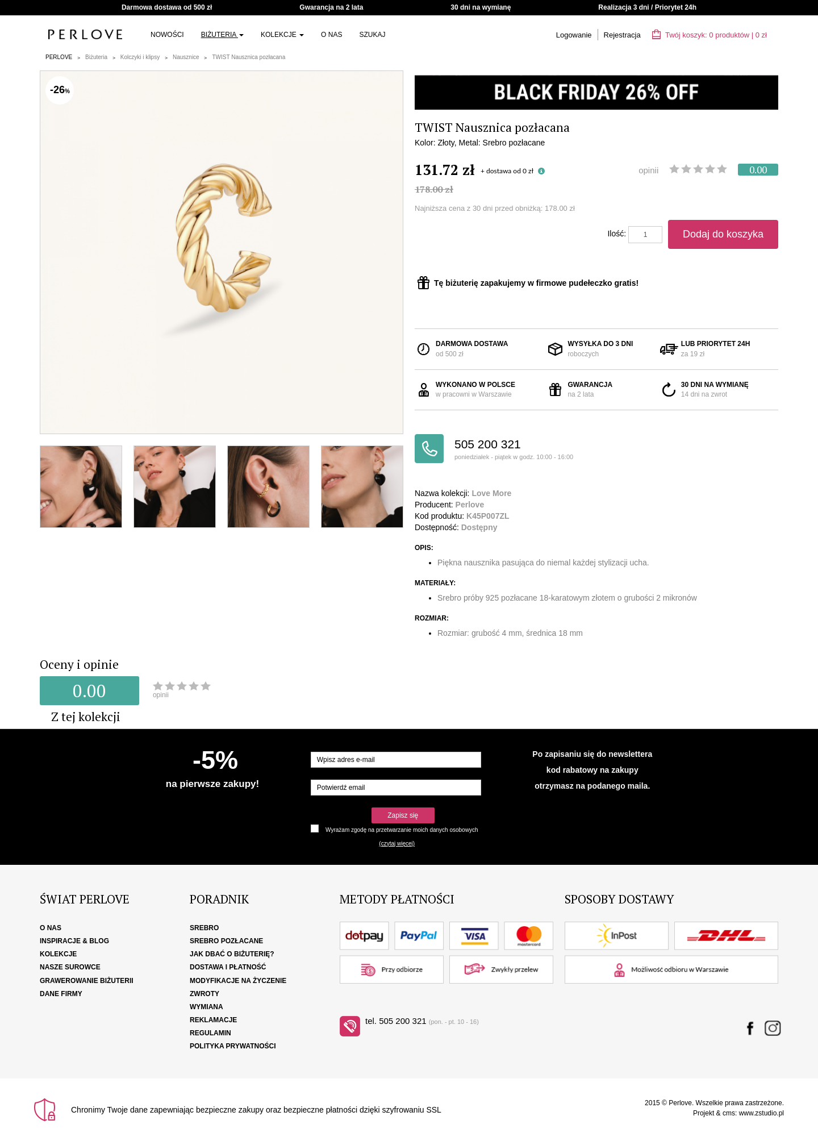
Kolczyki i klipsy (140, 57)
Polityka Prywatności (233, 1046)
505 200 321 (525, 450)
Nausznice (186, 57)
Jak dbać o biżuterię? (232, 954)
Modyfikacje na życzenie (238, 981)
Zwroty (204, 994)
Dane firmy (61, 994)
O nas (331, 35)
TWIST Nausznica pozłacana (248, 57)
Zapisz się (402, 815)
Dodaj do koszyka (723, 234)
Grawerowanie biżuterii (86, 981)
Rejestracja (622, 35)
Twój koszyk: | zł (709, 35)
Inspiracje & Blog (74, 941)
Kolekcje (282, 35)
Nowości (167, 35)
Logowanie (574, 35)
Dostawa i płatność (228, 967)
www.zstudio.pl (761, 1113)
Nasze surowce (70, 967)
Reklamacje (213, 1020)
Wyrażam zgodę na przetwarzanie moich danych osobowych (401, 830)
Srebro (204, 928)
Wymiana (206, 1007)
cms (729, 1113)
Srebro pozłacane (226, 941)
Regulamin (210, 1033)
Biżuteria (222, 35)
